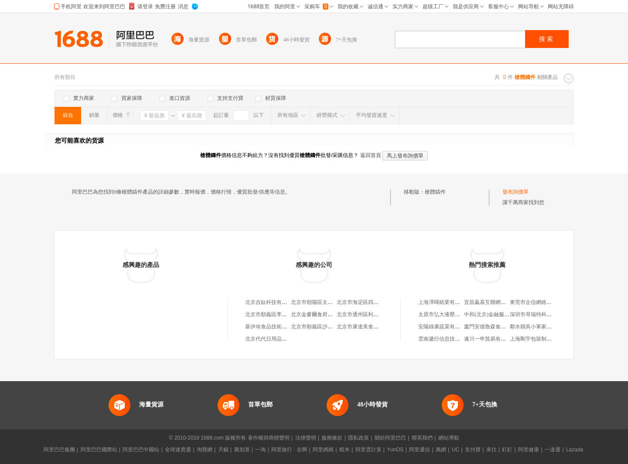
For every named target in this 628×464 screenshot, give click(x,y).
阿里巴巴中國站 (141, 450)
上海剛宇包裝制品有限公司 (541, 339)
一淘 (260, 450)
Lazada (574, 450)
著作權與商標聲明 (269, 438)
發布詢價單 (515, 192)
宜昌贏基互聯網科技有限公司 (498, 302)
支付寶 (473, 450)
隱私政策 (358, 438)
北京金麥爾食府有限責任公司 (325, 314)
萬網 (441, 450)
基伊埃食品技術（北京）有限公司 (284, 327)
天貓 (223, 450)
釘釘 (507, 450)
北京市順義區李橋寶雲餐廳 (276, 314)
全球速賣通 (178, 450)
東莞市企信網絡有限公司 (538, 302)
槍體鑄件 (435, 192)
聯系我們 (422, 438)
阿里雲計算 (368, 450)
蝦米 (344, 450)
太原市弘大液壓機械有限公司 (452, 314)
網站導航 (448, 438)
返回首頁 (370, 155)
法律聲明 (305, 438)
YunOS (395, 450)
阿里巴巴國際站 (99, 450)
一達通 (552, 450)
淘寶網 (204, 450)
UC (455, 450)
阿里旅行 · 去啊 (289, 450)
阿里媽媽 (323, 450)
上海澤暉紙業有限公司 (444, 302)
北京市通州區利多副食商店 (368, 314)
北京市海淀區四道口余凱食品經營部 (378, 302)
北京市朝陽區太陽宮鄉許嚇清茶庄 (330, 302)
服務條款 (331, 438)
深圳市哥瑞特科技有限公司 (541, 314)
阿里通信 (419, 450)
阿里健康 (528, 450)
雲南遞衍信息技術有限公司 (449, 339)
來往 (491, 450)
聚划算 (242, 450)
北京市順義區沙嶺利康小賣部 (325, 327)
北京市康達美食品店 (360, 327)
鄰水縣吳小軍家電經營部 (538, 327)
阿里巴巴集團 (59, 450)
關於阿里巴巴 (390, 438)
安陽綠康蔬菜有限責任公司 (449, 327)
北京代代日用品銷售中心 (274, 339)
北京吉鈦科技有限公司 (271, 302)
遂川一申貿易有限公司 (490, 339)
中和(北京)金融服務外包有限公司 (502, 314)
